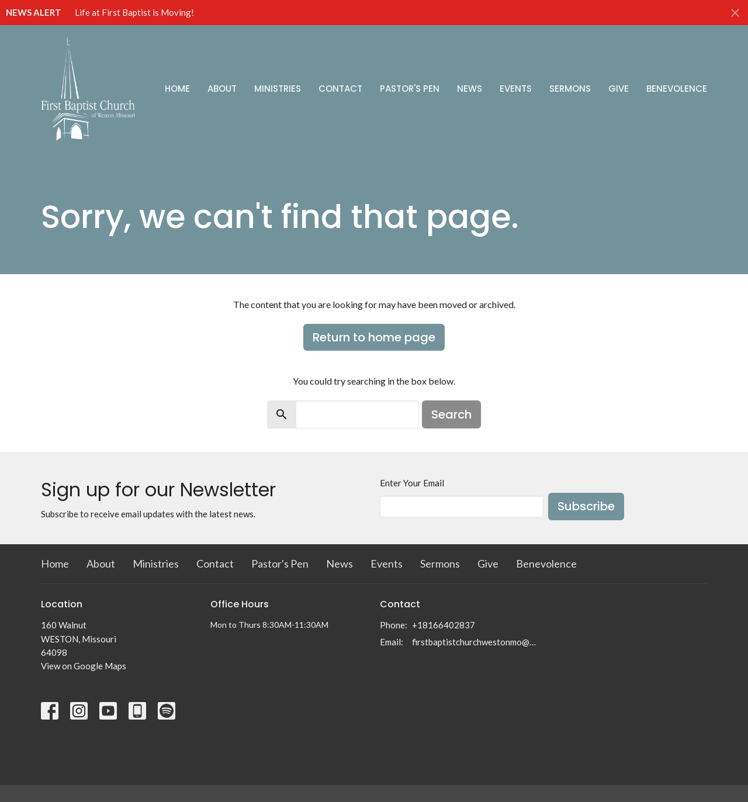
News (469, 88)
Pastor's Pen (409, 88)
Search (451, 414)
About (222, 88)
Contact (340, 88)
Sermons (570, 88)
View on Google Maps (83, 666)
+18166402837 (443, 625)
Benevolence (676, 88)
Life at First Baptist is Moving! (134, 12)
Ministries (277, 88)
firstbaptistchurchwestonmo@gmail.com (475, 642)
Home (177, 88)
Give (618, 88)
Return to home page (374, 337)
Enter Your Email (412, 483)
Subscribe (586, 506)
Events (516, 88)
